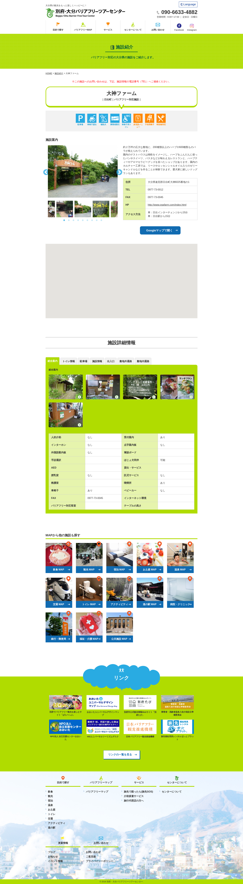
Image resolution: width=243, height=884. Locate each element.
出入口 (111, 361)
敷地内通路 (143, 361)
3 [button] (73, 220)
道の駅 (51, 827)
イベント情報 (55, 861)
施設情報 (97, 361)
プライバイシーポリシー (99, 861)
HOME (49, 73)
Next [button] (120, 171)
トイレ (51, 814)
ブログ (51, 852)
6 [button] (87, 220)
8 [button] (96, 220)
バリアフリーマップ (97, 791)
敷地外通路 (125, 361)
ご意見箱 (91, 856)
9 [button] (101, 220)
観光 (50, 796)
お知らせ (53, 856)
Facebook (179, 27)
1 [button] (64, 220)
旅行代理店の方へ (134, 800)
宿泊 (50, 800)
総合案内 (52, 361)
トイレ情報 (68, 361)
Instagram (192, 27)
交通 (50, 818)
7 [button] (92, 220)
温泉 (50, 805)
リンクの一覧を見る (120, 754)
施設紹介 (59, 73)
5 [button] (82, 220)
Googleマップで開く (159, 230)
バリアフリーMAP (83, 30)
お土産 (51, 809)
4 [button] (78, 220)
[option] (83, 171)
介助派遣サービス (134, 796)
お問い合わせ (157, 30)
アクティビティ (56, 823)
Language (188, 4)
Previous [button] (45, 171)
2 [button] (68, 220)
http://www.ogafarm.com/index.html (167, 204)
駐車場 (83, 361)
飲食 (50, 791)
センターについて (133, 30)
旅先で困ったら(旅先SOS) (138, 791)
